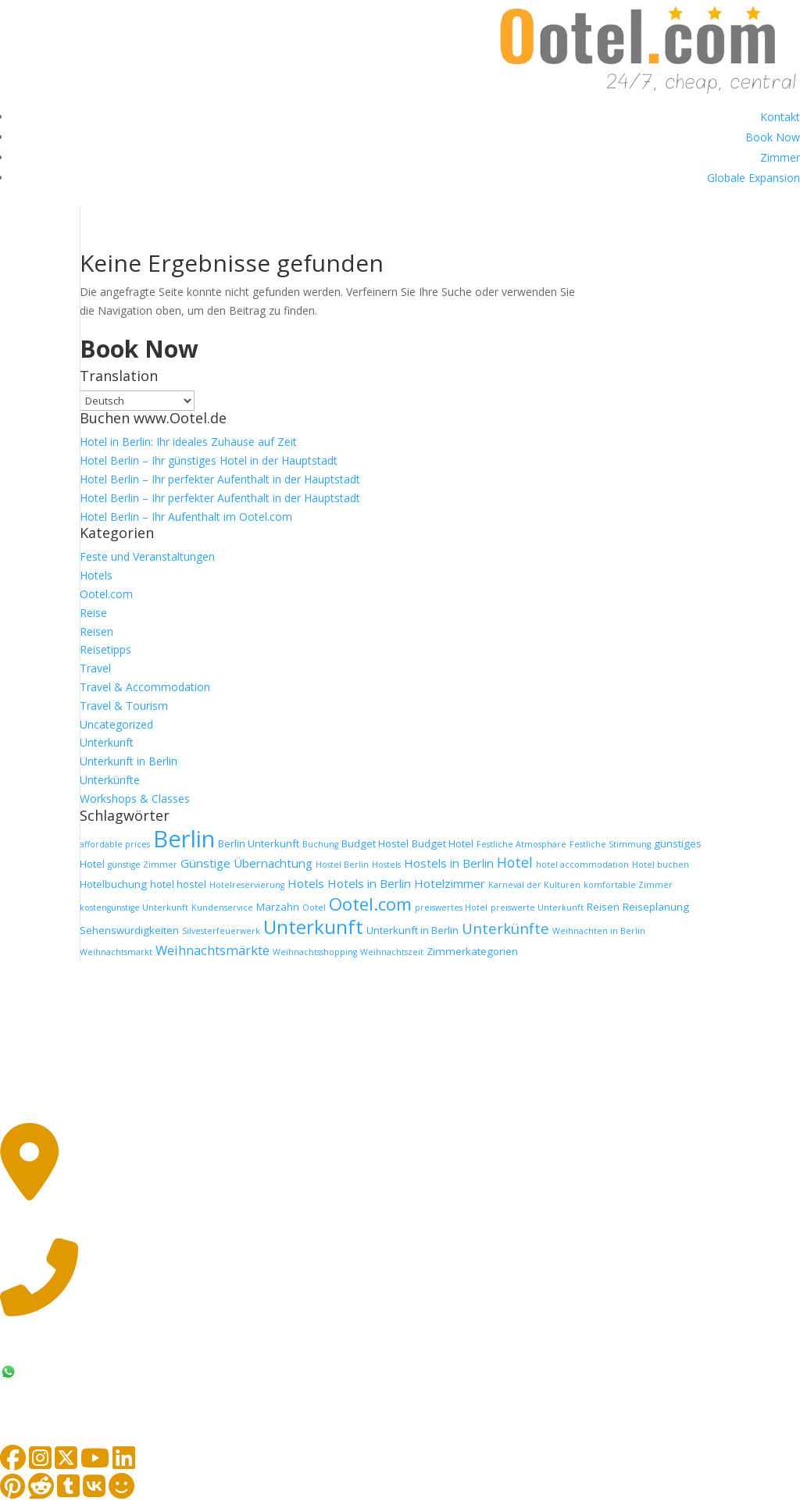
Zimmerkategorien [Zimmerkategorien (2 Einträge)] (472, 951)
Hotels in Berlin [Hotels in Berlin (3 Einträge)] (369, 883)
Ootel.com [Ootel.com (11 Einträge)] (370, 903)
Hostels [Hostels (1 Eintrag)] (386, 864)
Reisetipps (105, 649)
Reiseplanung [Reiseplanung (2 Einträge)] (656, 907)
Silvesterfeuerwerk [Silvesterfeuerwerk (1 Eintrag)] (221, 930)
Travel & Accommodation (145, 686)
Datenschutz (223, 1106)
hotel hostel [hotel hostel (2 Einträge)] (178, 884)
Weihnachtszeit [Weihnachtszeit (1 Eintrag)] (391, 952)
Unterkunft (107, 742)
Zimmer (780, 157)
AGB (143, 1106)
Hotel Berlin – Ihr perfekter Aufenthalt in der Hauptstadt (220, 479)
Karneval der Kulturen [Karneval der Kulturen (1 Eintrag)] (534, 884)
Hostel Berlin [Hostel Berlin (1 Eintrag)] (342, 864)
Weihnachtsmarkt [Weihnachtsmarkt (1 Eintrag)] (116, 952)
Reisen (96, 631)
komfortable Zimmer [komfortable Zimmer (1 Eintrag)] (628, 884)
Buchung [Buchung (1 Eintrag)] (320, 844)
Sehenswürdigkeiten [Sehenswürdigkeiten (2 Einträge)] (129, 930)
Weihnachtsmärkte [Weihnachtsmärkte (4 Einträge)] (212, 950)
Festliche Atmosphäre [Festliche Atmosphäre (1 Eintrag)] (521, 844)
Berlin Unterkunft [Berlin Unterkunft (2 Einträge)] (258, 843)
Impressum (66, 1106)
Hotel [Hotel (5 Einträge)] (515, 862)
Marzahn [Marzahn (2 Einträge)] (277, 907)
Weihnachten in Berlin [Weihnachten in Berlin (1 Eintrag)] (598, 930)
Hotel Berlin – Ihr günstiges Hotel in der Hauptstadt (209, 460)
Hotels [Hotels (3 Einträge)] (306, 883)
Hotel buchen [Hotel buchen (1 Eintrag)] (660, 864)
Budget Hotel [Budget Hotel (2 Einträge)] (442, 843)
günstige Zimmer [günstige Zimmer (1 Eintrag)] (142, 864)
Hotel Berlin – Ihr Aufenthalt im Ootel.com (186, 516)
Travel (95, 668)
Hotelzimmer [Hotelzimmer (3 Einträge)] (449, 883)
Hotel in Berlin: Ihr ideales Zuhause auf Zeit (188, 441)
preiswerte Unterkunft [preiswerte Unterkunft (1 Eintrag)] (537, 907)
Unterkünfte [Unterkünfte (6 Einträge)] (505, 928)
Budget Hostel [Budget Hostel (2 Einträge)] (375, 843)
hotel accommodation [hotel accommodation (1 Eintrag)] (582, 864)
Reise (93, 612)
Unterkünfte (110, 779)
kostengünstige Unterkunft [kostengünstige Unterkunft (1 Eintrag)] (134, 907)
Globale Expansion (753, 177)
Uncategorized (116, 724)
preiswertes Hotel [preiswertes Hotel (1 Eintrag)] (451, 907)
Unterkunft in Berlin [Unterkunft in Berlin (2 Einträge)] (412, 930)
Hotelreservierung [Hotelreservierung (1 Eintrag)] (246, 884)
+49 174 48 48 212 (94, 1372)
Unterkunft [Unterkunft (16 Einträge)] (313, 926)
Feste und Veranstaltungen (147, 556)
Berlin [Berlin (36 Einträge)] (184, 838)
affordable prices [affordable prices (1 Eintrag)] (115, 844)
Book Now (772, 137)
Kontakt (780, 116)
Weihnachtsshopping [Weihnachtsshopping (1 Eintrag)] (315, 952)
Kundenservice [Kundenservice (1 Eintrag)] (222, 907)
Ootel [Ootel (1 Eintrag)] (314, 907)
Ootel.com (106, 593)
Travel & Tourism (124, 705)
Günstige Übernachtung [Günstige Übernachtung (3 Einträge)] (246, 863)
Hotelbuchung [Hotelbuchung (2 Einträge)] (113, 884)
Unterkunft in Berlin (128, 761)
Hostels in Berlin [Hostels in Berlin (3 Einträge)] (449, 863)
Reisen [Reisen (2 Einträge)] (603, 907)
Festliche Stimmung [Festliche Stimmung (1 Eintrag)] (610, 844)
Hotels (96, 575)
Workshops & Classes (135, 798)
